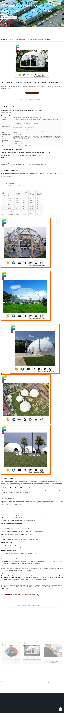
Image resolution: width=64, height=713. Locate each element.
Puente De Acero (34, 586)
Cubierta (7, 588)
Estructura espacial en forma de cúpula (9, 585)
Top (60, 709)
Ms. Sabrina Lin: (6, 687)
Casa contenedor (37, 585)
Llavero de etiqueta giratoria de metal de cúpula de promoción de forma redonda (21, 594)
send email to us (32, 92)
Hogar (4, 39)
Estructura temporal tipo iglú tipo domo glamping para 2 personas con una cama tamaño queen (22, 595)
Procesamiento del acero (43, 586)
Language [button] (60, 3)
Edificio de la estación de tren (9, 586)
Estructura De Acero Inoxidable (23, 586)
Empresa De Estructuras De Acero (26, 585)
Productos (10, 39)
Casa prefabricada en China (48, 585)
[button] (50, 3)
